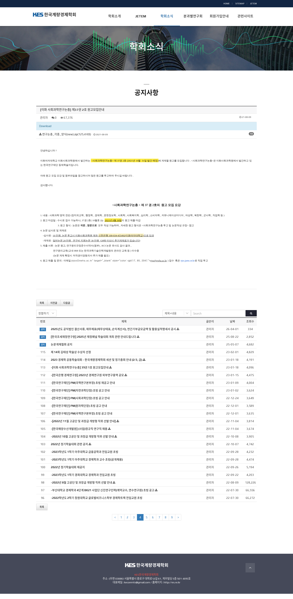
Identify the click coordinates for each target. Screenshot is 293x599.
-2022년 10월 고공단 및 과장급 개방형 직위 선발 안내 (82, 441)
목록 (42, 308)
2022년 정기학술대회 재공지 (68, 472)
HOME (226, 3)
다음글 (66, 308)
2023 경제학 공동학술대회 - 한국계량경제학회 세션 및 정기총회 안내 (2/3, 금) (96, 365)
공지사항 (146, 59)
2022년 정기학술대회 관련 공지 (69, 449)
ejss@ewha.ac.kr (82, 265)
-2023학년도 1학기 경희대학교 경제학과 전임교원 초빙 (83, 480)
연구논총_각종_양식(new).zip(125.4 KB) (66, 139)
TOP (250, 573)
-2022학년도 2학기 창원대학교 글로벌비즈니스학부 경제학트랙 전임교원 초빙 (96, 503)
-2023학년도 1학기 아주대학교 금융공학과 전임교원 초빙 (84, 457)
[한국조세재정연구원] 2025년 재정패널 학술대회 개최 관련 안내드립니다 (93, 342)
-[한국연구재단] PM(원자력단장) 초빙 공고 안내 (79, 411)
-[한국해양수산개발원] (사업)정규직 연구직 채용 (79, 434)
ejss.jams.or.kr (188, 265)
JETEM (253, 3)
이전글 (53, 308)
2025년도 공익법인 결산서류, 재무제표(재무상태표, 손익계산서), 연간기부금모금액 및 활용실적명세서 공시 (113, 334)
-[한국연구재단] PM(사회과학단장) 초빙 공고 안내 (80, 403)
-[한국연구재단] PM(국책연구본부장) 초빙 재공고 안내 (83, 388)
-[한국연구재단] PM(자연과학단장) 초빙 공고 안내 (80, 395)
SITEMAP (239, 3)
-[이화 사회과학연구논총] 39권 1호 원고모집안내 (80, 372)
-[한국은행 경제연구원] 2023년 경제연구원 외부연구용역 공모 (87, 380)
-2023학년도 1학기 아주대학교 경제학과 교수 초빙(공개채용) (87, 464)
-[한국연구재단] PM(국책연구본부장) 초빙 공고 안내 (81, 418)
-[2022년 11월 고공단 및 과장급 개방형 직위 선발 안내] (83, 426)
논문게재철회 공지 (61, 349)
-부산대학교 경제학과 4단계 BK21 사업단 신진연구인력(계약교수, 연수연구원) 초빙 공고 (102, 495)
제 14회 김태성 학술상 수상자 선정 (71, 357)
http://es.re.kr (172, 587)
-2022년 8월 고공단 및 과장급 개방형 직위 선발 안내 (81, 487)
